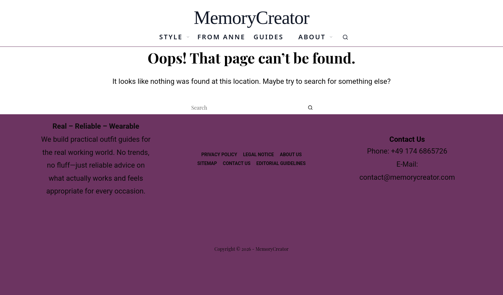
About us (291, 154)
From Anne (221, 37)
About (316, 37)
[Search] (345, 37)
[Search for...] (245, 107)
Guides (268, 37)
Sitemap (207, 163)
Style (175, 37)
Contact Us (237, 163)
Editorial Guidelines (281, 163)
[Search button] (310, 107)
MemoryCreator (251, 17)
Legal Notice (258, 154)
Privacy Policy (219, 154)
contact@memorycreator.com (407, 177)
